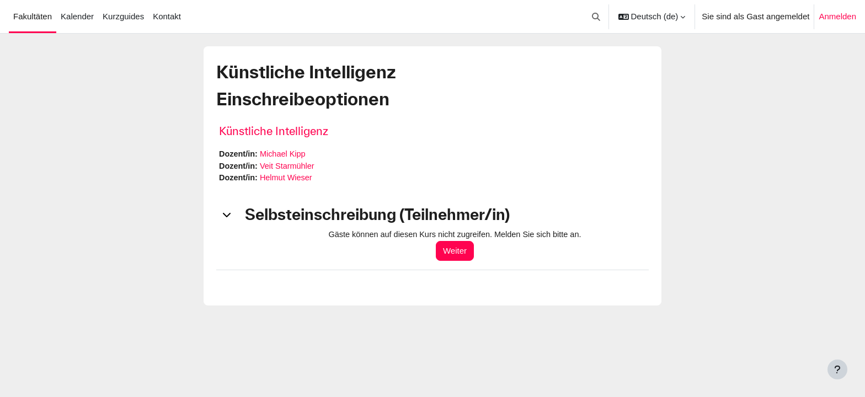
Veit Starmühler (289, 166)
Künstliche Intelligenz (273, 131)
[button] (596, 16)
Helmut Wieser (288, 179)
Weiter (460, 252)
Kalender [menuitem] (77, 16)
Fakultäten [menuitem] (32, 16)
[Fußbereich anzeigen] (837, 369)
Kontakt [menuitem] (167, 16)
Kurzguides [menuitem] (123, 16)
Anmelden (837, 16)
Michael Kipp (285, 154)
